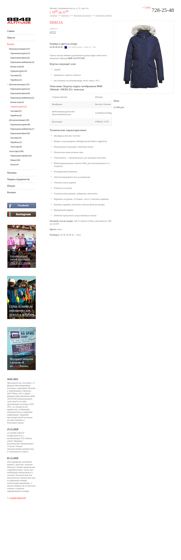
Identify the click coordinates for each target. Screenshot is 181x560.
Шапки (15, 160)
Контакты (11, 192)
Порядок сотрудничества (18, 179)
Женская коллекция (19, 84)
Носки (14, 164)
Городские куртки (18, 71)
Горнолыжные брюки (20, 57)
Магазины (12, 172)
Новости (11, 37)
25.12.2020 (12, 429)
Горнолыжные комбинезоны (22, 62)
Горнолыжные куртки (20, 53)
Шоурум (11, 186)
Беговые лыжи (17, 66)
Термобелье (15, 80)
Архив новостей (18, 497)
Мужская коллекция (19, 48)
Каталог (10, 44)
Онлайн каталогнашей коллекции (20, 260)
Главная (10, 31)
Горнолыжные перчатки (20, 155)
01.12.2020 (12, 458)
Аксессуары (16, 146)
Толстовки (15, 75)
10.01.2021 (12, 379)
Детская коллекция (19, 120)
